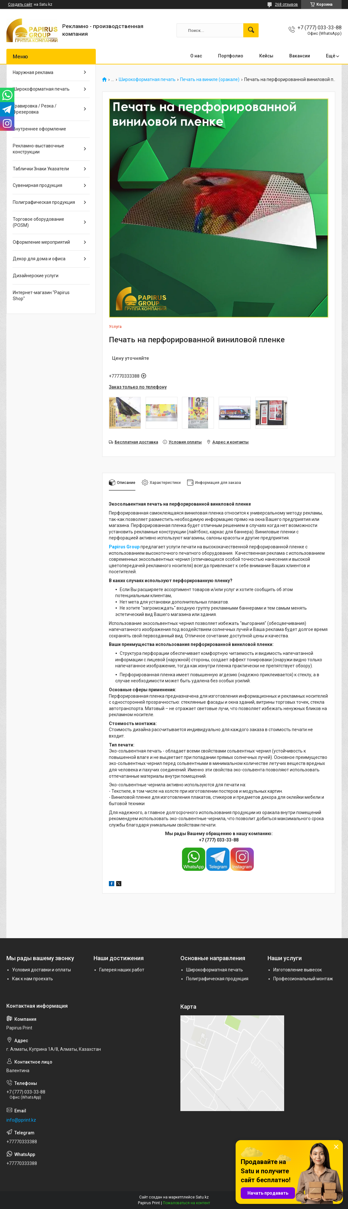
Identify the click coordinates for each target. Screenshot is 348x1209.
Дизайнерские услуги (35, 275)
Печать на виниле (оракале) (209, 79)
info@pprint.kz (21, 1120)
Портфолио (230, 55)
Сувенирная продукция (37, 185)
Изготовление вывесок (297, 969)
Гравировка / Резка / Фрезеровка (35, 109)
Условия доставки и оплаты (41, 969)
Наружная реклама (33, 72)
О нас (196, 55)
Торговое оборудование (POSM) (38, 222)
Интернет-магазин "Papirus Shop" (41, 295)
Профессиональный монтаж (303, 978)
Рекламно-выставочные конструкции (38, 149)
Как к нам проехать (32, 978)
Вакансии (299, 55)
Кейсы (266, 55)
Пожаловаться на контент (186, 1203)
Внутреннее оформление (39, 128)
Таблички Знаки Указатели (41, 168)
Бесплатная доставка (136, 442)
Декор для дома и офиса (39, 258)
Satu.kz (202, 1197)
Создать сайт (20, 4)
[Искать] (251, 30)
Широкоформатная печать (147, 79)
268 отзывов (286, 4)
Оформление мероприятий (41, 242)
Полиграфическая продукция (44, 202)
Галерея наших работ (121, 969)
